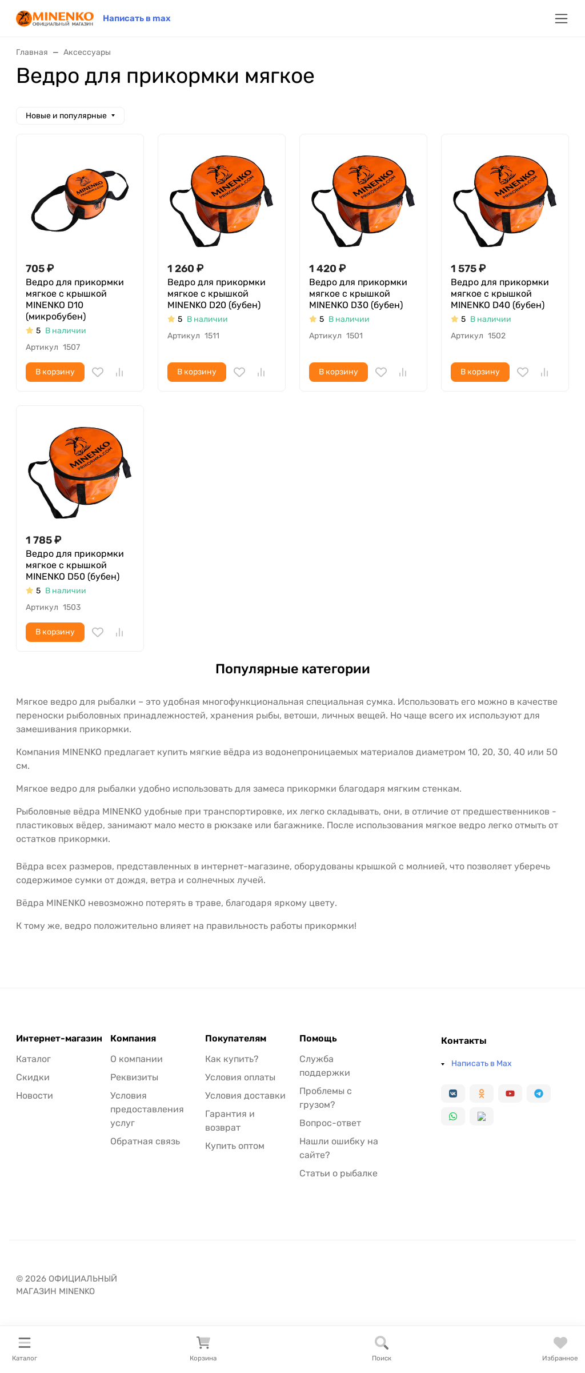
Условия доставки (245, 1095)
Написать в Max (481, 1063)
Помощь (318, 1038)
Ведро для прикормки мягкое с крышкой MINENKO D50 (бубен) (75, 565)
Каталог (33, 1058)
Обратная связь (145, 1141)
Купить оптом (235, 1145)
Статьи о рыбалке (338, 1173)
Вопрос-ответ (330, 1122)
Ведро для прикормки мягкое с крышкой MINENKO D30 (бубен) (358, 293)
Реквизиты (134, 1077)
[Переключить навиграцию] (561, 18)
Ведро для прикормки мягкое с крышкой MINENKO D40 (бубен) (500, 293)
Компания (133, 1038)
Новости (34, 1095)
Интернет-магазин (59, 1038)
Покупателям (235, 1038)
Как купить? (232, 1058)
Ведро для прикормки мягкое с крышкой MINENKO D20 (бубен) (216, 293)
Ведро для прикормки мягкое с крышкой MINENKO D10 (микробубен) (75, 299)
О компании (136, 1058)
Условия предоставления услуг (147, 1109)
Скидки (33, 1077)
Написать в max (137, 18)
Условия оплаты (240, 1077)
